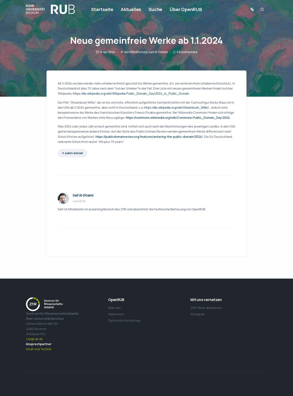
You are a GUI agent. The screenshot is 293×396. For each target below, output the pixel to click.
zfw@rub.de (34, 339)
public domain (74, 153)
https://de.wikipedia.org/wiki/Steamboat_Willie (176, 107)
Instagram (197, 314)
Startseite (102, 9)
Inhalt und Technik (38, 349)
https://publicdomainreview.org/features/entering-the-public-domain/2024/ (149, 137)
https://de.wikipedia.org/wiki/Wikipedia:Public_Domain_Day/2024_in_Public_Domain (131, 93)
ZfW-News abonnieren (206, 308)
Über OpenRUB (186, 9)
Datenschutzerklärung (124, 320)
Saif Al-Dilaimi (158, 52)
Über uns (114, 308)
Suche (155, 9)
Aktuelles (131, 9)
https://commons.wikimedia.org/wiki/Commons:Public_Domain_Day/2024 (178, 118)
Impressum (116, 314)
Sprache (253, 9)
